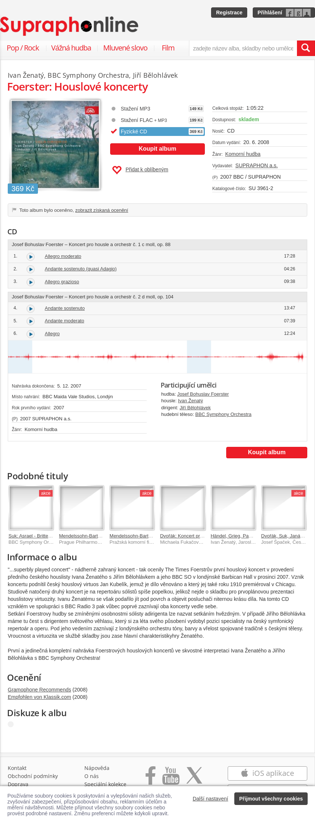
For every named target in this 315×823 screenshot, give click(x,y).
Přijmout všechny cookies (271, 799)
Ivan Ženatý (190, 400)
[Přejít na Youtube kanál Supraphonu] (170, 779)
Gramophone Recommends (39, 690)
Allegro (52, 333)
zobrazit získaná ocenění (101, 210)
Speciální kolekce (105, 784)
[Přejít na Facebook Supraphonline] (150, 779)
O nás (91, 776)
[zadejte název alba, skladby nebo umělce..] (243, 48)
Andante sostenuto (65, 308)
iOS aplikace (267, 773)
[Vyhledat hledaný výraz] (306, 48)
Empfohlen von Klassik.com (39, 697)
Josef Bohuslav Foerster (203, 394)
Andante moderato (64, 320)
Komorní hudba (242, 154)
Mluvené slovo (125, 48)
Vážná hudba (71, 48)
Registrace (229, 12)
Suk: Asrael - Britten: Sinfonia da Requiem (53, 536)
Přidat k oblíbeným (140, 170)
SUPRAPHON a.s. (256, 165)
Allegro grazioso (62, 281)
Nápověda (96, 767)
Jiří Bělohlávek (195, 407)
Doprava (18, 784)
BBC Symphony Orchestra (223, 414)
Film (168, 48)
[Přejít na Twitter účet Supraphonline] (194, 779)
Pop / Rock (23, 48)
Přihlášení (270, 12)
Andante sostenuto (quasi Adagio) (81, 269)
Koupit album (157, 149)
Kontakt (17, 767)
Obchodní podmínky (33, 776)
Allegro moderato (63, 256)
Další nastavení (210, 799)
